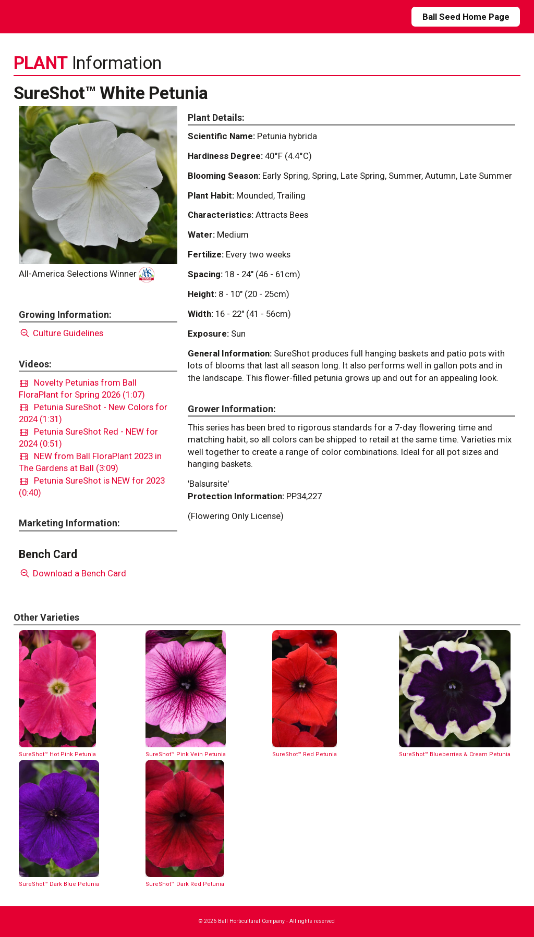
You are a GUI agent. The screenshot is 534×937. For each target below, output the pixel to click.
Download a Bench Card (73, 573)
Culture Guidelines (61, 333)
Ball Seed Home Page (465, 16)
